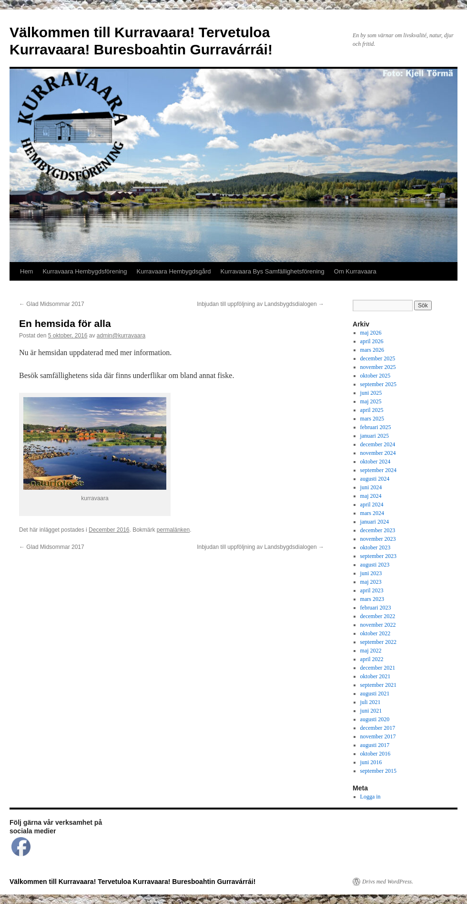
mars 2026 (372, 350)
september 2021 (378, 685)
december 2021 (378, 667)
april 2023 (372, 590)
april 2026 (372, 341)
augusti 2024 (375, 478)
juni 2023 (371, 573)
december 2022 (378, 616)
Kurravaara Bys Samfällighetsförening (273, 271)
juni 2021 (371, 710)
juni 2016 (371, 762)
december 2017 (378, 728)
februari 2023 (375, 607)
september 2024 (378, 470)
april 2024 (372, 504)
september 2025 (378, 384)
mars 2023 (372, 599)
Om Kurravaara (355, 271)
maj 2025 (371, 401)
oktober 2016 (375, 753)
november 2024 (378, 453)
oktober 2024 (375, 461)
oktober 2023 (375, 547)
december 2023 (378, 530)
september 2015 (378, 770)
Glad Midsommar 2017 (51, 304)
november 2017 (378, 736)
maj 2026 (371, 332)
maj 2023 (371, 581)
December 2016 (109, 529)
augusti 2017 (375, 745)
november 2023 (378, 539)
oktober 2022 (375, 633)
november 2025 (378, 367)
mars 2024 (372, 513)
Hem (26, 271)
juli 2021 (370, 702)
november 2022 (378, 624)
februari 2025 (375, 427)
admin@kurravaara (121, 335)
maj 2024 (371, 496)
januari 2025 (374, 435)
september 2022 (378, 642)
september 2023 (378, 556)
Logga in (370, 796)
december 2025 (378, 358)
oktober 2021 (375, 676)
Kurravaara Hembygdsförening (84, 271)
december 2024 (378, 444)
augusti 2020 (375, 719)
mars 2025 (372, 418)
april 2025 (372, 410)
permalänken (173, 529)
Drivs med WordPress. (387, 881)
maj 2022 (371, 650)
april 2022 (372, 659)
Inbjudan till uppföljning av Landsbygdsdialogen (260, 304)
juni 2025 (371, 392)
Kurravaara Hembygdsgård (174, 271)
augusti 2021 (375, 693)
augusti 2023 (375, 564)
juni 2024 (371, 487)
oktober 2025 (375, 375)
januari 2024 (374, 521)
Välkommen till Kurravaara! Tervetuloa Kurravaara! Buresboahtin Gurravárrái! (132, 881)
